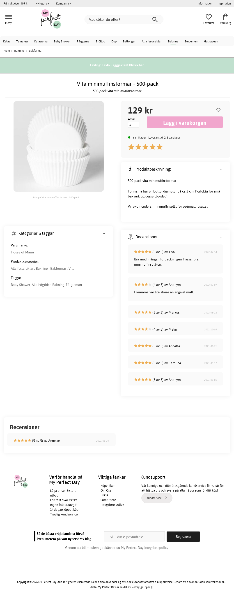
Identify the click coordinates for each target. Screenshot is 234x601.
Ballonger (129, 41)
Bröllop (100, 41)
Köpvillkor (108, 486)
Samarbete (108, 500)
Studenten (191, 41)
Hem (7, 50)
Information (204, 3)
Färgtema (83, 41)
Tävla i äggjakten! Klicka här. (123, 65)
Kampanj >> (63, 3)
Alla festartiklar (152, 41)
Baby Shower (62, 41)
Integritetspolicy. (156, 547)
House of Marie (22, 252)
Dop (114, 41)
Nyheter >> (42, 3)
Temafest (22, 41)
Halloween (211, 41)
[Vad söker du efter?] (124, 19)
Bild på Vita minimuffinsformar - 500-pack (56, 197)
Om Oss (106, 490)
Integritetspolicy (112, 505)
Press (104, 495)
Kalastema (41, 41)
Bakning (173, 41)
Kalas (6, 41)
